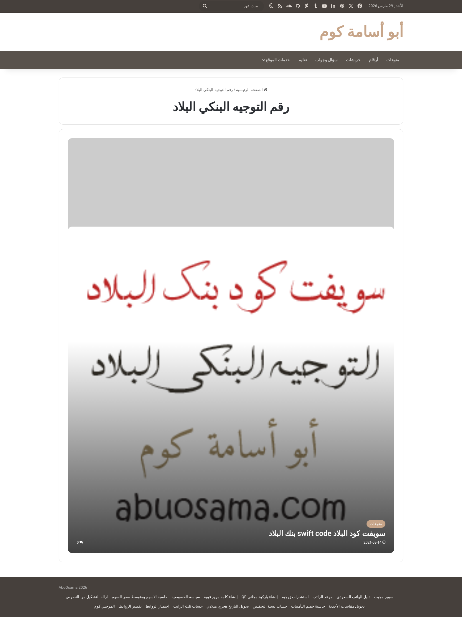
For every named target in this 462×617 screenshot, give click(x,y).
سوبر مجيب (383, 597)
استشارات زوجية (295, 597)
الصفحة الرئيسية (251, 90)
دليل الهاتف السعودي (353, 597)
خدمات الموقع (278, 59)
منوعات (392, 59)
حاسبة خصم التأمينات (308, 606)
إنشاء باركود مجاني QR (260, 597)
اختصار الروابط (157, 606)
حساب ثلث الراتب (187, 606)
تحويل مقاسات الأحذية (346, 606)
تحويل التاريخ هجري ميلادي (228, 606)
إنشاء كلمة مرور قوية (221, 597)
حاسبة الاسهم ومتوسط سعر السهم (140, 597)
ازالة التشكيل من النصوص (87, 597)
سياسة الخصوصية (185, 597)
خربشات (353, 59)
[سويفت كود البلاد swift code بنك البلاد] (231, 390)
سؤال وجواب (326, 59)
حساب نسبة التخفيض (270, 606)
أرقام (373, 59)
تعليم (302, 59)
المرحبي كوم (104, 606)
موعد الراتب (323, 597)
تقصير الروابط (130, 606)
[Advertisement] (231, 182)
